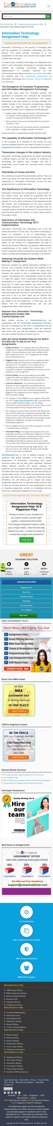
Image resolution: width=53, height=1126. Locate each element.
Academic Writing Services (16, 1072)
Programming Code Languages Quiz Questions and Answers (23, 783)
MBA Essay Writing (13, 990)
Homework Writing (12, 1063)
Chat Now (26, 540)
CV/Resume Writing (13, 1005)
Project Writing (11, 1037)
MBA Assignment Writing (15, 993)
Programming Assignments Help (25, 400)
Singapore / (34, 1095)
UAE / (42, 1095)
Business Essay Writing (14, 996)
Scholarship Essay (12, 1018)
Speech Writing (11, 1040)
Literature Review (12, 1002)
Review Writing (11, 1024)
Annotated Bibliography (14, 1012)
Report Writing (11, 1035)
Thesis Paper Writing (13, 1069)
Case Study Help (7, 24)
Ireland (33, 1098)
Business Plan (11, 999)
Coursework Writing (13, 1066)
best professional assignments (34, 76)
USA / (25, 1095)
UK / (19, 1095)
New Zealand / (23, 1098)
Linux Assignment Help (10, 778)
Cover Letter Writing (13, 1046)
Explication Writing (13, 1021)
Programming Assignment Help (30, 24)
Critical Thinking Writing (15, 1027)
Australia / (12, 1095)
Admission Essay (12, 1015)
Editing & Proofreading (14, 1049)
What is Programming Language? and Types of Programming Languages (26, 780)
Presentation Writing (13, 1043)
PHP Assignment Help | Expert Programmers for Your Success (23, 775)
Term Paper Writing (13, 1060)
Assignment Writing (13, 1057)
